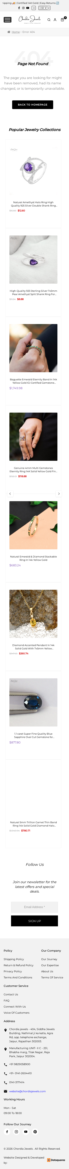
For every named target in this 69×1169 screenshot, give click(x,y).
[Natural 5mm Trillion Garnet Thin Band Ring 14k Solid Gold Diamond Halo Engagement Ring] (33, 804)
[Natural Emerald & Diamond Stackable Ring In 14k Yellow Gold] (33, 538)
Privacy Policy (13, 971)
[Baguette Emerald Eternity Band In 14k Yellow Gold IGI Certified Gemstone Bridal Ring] (33, 361)
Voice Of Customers (16, 1012)
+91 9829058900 (19, 1064)
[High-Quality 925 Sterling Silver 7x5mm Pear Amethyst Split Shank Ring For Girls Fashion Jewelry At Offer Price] (33, 272)
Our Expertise (50, 965)
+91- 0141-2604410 (20, 1073)
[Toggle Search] (49, 19)
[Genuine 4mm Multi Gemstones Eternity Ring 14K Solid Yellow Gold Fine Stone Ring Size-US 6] (33, 449)
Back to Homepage (32, 104)
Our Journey (49, 959)
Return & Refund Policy (18, 965)
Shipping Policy (14, 959)
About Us (47, 971)
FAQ (6, 1000)
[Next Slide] (59, 494)
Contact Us (11, 994)
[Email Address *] (34, 907)
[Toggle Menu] (7, 19)
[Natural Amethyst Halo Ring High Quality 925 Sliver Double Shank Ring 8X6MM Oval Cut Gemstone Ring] (33, 184)
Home (16, 32)
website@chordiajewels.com (27, 1091)
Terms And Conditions (18, 977)
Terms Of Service (52, 977)
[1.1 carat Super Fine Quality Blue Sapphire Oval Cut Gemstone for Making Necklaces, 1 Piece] (33, 715)
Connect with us (15, 1006)
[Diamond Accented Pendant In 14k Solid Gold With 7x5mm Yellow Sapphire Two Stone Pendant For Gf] (33, 627)
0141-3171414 (16, 1082)
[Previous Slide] (10, 494)
